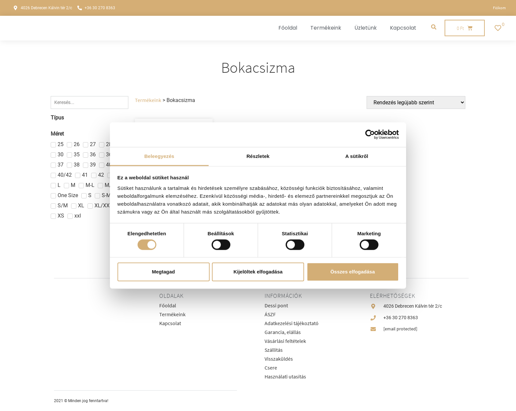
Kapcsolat (403, 28)
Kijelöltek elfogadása (257, 271)
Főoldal (287, 28)
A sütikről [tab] (356, 156)
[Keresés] (89, 102)
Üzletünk (365, 28)
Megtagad (163, 271)
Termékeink (325, 28)
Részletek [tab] (258, 156)
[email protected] (400, 329)
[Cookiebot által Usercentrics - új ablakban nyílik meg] (370, 135)
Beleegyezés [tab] (159, 156)
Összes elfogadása (352, 271)
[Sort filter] (416, 102)
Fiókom (499, 7)
